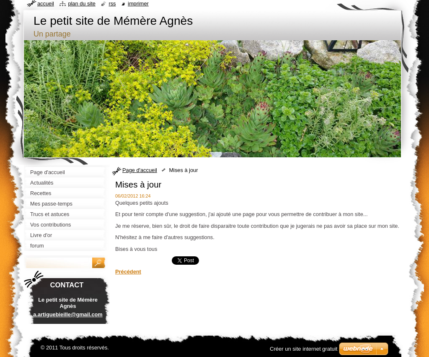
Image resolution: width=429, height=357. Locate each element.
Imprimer (138, 3)
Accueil (45, 3)
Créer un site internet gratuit (303, 349)
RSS (112, 3)
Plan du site (81, 3)
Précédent (128, 271)
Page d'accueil (139, 170)
